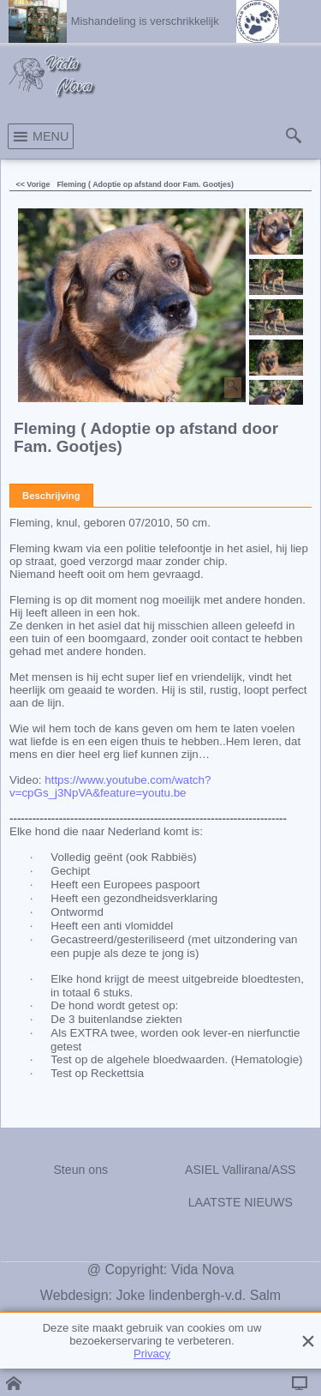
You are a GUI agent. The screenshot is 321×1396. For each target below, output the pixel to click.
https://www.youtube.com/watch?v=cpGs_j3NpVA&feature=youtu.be (110, 786)
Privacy (152, 1353)
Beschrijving (51, 495)
